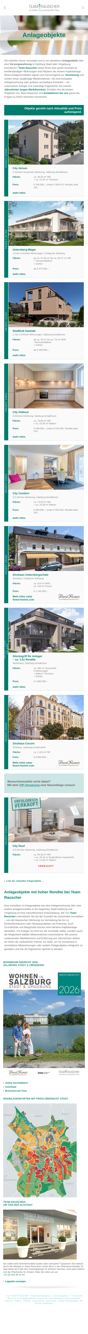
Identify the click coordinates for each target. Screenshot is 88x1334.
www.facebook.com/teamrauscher (64, 1298)
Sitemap (27, 1301)
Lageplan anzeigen (15, 1281)
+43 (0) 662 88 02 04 (14, 1275)
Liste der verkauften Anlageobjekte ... (24, 881)
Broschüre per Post (16, 1091)
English (17, 1301)
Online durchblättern (16, 1083)
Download (10, 1087)
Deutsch (9, 1301)
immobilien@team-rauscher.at (33, 1298)
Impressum (51, 1301)
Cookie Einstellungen (68, 1301)
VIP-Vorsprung (29, 785)
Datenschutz (38, 1301)
